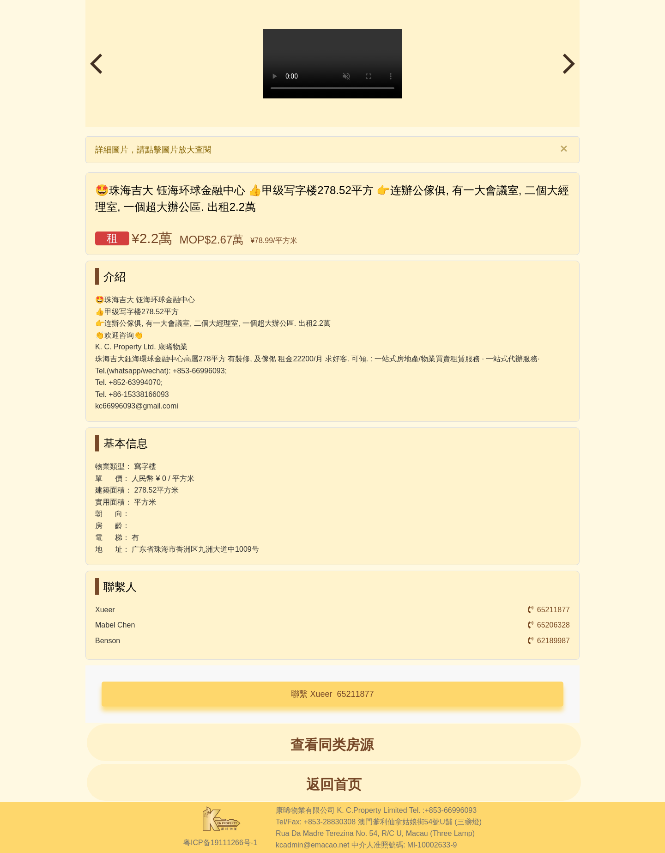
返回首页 (334, 784)
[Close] (564, 149)
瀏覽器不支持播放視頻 (332, 63)
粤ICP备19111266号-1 (220, 843)
